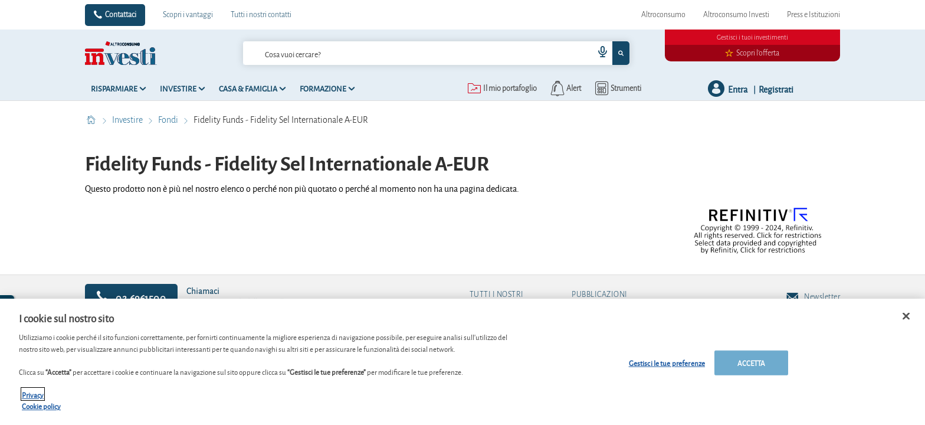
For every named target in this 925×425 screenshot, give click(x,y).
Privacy (33, 399)
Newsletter (813, 297)
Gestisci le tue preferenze (667, 368)
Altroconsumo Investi (736, 15)
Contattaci (120, 15)
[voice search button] (598, 53)
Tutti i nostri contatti (261, 15)
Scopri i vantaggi (188, 15)
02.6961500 (131, 297)
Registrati (776, 89)
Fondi (169, 120)
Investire (128, 120)
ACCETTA (751, 368)
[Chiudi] (906, 321)
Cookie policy (41, 411)
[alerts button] (565, 88)
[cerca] (399, 53)
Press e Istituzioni (813, 15)
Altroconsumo (663, 15)
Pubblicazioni (600, 294)
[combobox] (436, 53)
